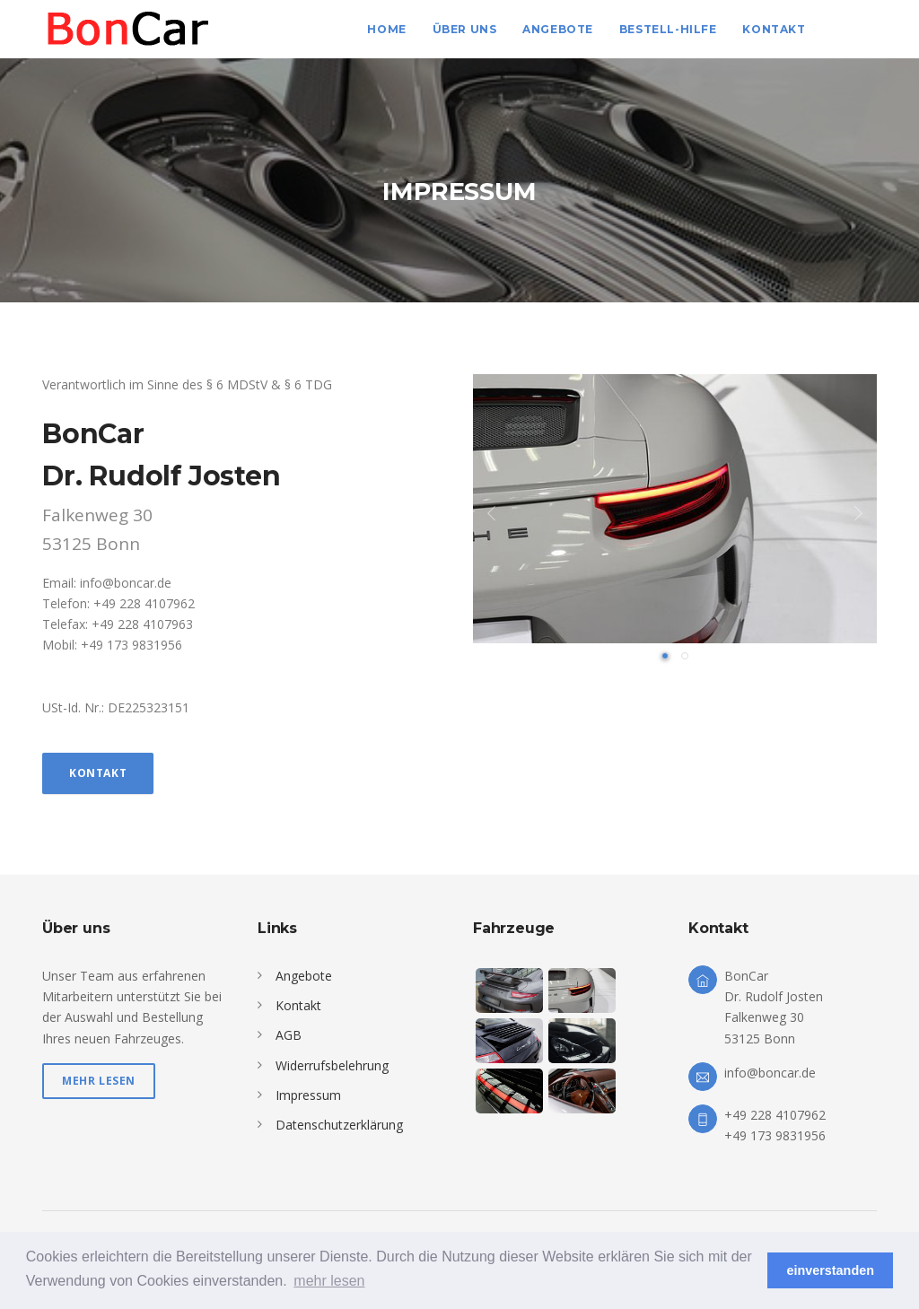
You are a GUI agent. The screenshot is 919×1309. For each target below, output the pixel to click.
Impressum (308, 1095)
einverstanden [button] (830, 1270)
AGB (289, 1034)
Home (386, 29)
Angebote (557, 29)
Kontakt (773, 29)
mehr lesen (99, 1080)
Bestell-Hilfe (668, 29)
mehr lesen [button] (328, 1280)
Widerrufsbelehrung (332, 1065)
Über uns (465, 29)
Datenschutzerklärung (339, 1124)
